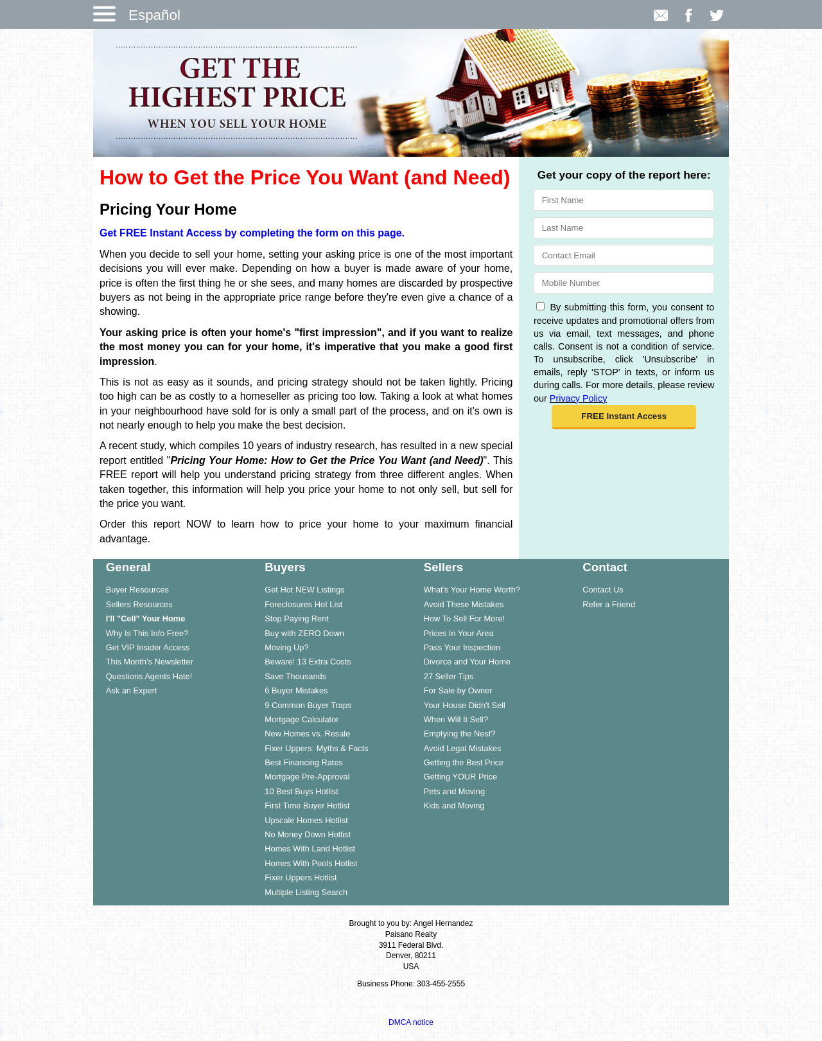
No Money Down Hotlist (308, 834)
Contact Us (602, 589)
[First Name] (624, 200)
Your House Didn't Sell (464, 705)
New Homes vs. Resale (307, 733)
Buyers (285, 567)
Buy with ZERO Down (304, 633)
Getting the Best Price (463, 762)
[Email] (624, 255)
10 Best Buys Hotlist (301, 791)
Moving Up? (286, 647)
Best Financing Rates (304, 762)
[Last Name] (624, 227)
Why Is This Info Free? (147, 633)
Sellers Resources (139, 604)
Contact (604, 567)
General (128, 567)
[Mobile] (624, 283)
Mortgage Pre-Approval (307, 776)
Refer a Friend (608, 604)
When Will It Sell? (456, 719)
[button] (624, 417)
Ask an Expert (131, 690)
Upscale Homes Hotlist (306, 820)
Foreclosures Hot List (303, 604)
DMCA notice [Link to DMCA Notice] (411, 1022)
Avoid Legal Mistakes (463, 748)
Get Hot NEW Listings (304, 589)
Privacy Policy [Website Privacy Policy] (579, 398)
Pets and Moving (454, 791)
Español (154, 15)
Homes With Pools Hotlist (311, 863)
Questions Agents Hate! (149, 676)
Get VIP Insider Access (148, 647)
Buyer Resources (137, 589)
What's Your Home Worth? (472, 589)
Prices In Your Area (459, 633)
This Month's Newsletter (149, 661)
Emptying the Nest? (460, 733)
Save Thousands (295, 676)
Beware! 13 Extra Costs (308, 661)
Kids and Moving (454, 805)
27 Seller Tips (449, 676)
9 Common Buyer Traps (308, 705)
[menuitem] (173, 589)
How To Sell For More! (464, 618)
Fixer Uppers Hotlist (301, 877)
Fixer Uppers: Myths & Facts (316, 748)
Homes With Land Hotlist (310, 848)
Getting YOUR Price (460, 776)
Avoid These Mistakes (464, 604)
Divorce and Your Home (467, 661)
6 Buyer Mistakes (296, 690)
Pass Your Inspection (462, 647)
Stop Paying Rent (297, 618)
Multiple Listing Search (306, 892)
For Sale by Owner (458, 690)
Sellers (443, 567)
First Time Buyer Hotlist (307, 805)
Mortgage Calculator (301, 719)
